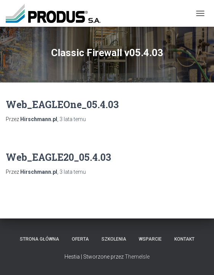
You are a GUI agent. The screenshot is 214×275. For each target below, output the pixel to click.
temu (73, 119)
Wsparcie (150, 239)
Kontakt (184, 239)
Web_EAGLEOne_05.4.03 (62, 104)
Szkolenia (113, 239)
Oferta (80, 239)
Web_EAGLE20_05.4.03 (58, 157)
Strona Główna (39, 239)
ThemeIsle (137, 257)
